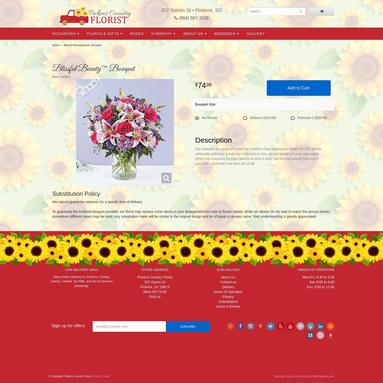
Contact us (228, 282)
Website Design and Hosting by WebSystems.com (304, 376)
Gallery (256, 34)
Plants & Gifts (103, 34)
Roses (137, 34)
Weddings (225, 34)
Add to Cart (298, 88)
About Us (193, 34)
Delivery (228, 287)
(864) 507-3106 (191, 18)
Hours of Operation (228, 292)
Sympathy (161, 34)
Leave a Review (228, 306)
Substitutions (228, 302)
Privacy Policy (101, 376)
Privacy (228, 297)
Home (56, 45)
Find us (154, 297)
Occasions (64, 34)
